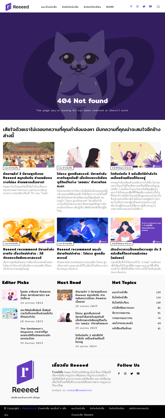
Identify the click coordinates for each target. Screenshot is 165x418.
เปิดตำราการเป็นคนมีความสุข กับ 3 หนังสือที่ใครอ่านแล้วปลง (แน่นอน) (136, 253)
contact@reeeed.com (79, 390)
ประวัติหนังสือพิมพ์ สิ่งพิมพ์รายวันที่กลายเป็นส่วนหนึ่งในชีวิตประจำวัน (36, 313)
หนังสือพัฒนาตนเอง (121, 168)
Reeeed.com (29, 408)
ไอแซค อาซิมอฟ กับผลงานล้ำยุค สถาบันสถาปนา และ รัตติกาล (35, 295)
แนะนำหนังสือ (11, 168)
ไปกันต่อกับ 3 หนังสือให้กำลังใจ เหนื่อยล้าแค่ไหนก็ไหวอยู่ (134, 175)
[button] (158, 6)
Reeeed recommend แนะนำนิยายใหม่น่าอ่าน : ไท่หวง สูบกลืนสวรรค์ (81, 253)
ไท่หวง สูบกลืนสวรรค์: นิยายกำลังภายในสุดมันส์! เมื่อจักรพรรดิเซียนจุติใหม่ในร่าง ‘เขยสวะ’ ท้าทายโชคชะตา (82, 180)
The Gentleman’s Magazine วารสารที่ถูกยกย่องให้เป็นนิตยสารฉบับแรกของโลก (35, 333)
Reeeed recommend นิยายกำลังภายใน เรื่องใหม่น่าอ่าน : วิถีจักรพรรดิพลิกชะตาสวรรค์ (28, 253)
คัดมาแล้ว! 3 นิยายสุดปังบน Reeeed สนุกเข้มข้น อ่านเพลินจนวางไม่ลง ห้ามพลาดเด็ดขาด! (27, 178)
